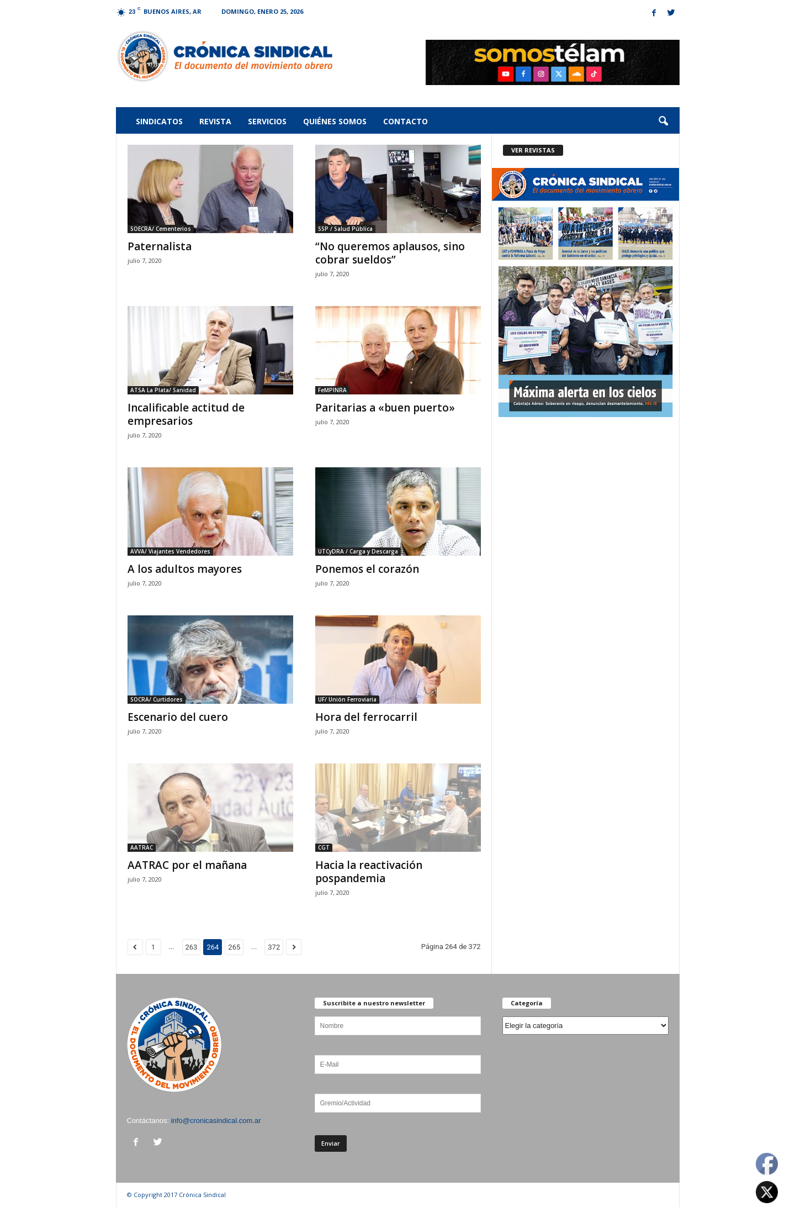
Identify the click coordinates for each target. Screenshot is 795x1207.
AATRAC (141, 847)
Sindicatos (159, 121)
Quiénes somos (335, 121)
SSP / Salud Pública (345, 229)
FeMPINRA (332, 390)
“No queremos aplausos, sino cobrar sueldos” (390, 253)
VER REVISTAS (533, 150)
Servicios (267, 121)
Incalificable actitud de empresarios (186, 414)
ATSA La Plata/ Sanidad (163, 390)
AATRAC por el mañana (187, 865)
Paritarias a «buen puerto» (385, 407)
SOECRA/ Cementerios (160, 229)
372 (274, 947)
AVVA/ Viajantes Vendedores (170, 551)
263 (192, 947)
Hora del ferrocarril (366, 717)
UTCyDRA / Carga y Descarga (358, 551)
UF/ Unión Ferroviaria (347, 699)
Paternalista (160, 246)
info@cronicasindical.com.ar (216, 1120)
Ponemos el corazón (367, 569)
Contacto (405, 121)
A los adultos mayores (185, 569)
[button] (663, 121)
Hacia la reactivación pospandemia (368, 872)
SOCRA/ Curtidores (156, 699)
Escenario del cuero (178, 717)
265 (234, 947)
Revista (215, 121)
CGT (324, 847)
